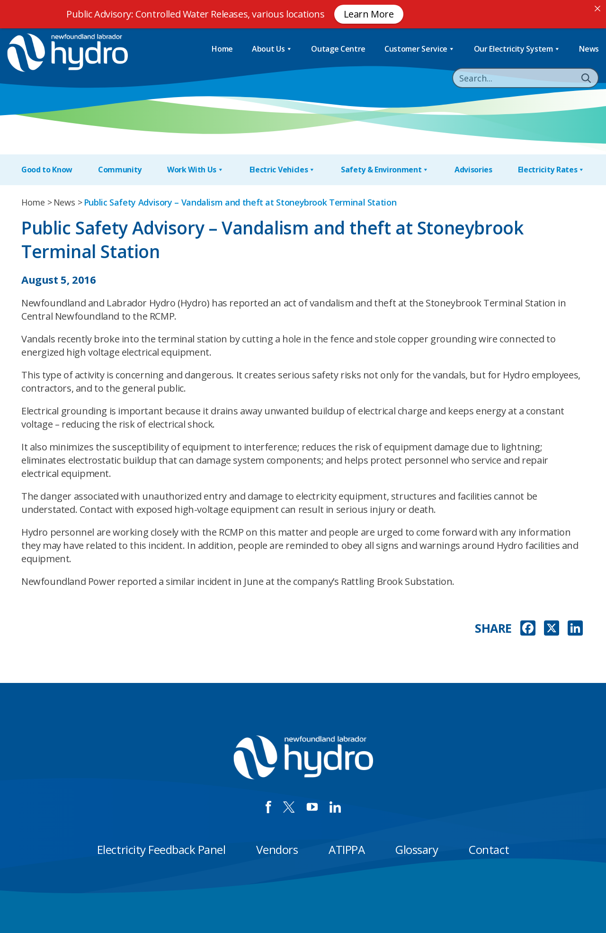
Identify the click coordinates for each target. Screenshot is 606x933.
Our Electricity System (517, 49)
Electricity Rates (551, 169)
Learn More (369, 14)
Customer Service (419, 49)
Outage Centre (338, 49)
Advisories (473, 169)
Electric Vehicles (282, 169)
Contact (489, 849)
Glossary (416, 849)
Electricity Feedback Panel (161, 849)
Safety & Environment (385, 169)
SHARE (493, 628)
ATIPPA (347, 849)
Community (120, 169)
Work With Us (195, 169)
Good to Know (46, 169)
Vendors (277, 849)
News (589, 49)
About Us (272, 49)
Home (222, 49)
